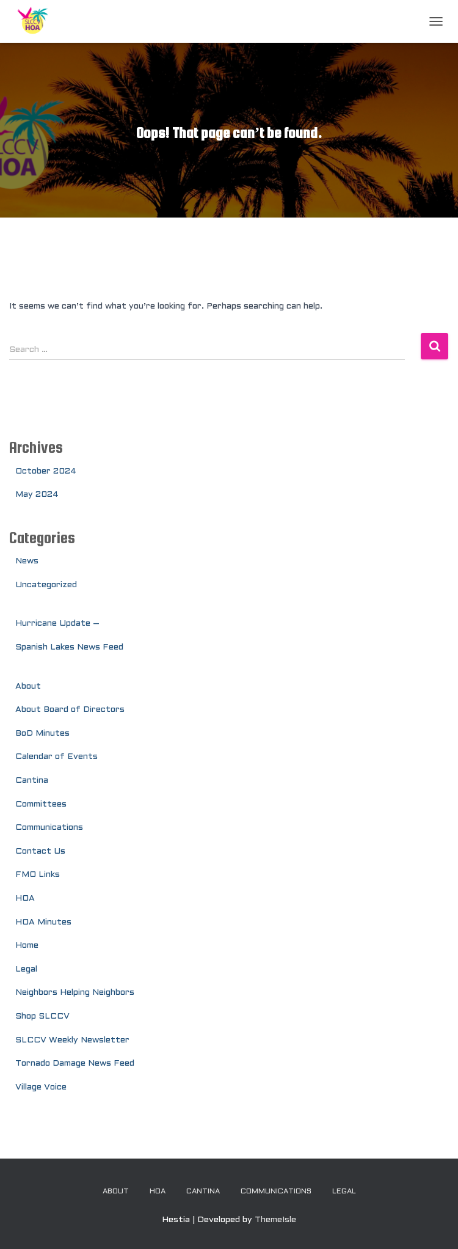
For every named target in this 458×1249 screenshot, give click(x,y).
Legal (26, 969)
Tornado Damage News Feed (74, 1064)
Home (26, 946)
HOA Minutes (43, 922)
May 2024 (37, 495)
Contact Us (40, 851)
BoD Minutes (42, 734)
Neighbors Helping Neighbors (74, 993)
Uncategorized (46, 585)
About (28, 686)
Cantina (31, 781)
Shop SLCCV (42, 1016)
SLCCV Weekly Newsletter (72, 1040)
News (26, 561)
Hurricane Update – (57, 624)
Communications (49, 828)
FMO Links (37, 875)
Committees (41, 804)
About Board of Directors (70, 710)
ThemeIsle (275, 1220)
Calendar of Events (56, 757)
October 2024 (45, 471)
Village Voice (41, 1087)
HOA (25, 899)
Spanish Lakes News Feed (69, 647)
